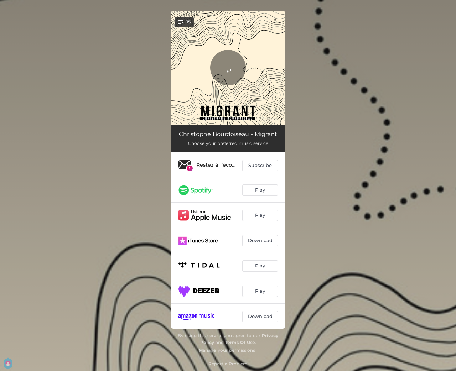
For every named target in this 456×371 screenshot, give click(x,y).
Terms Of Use (240, 342)
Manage (207, 350)
